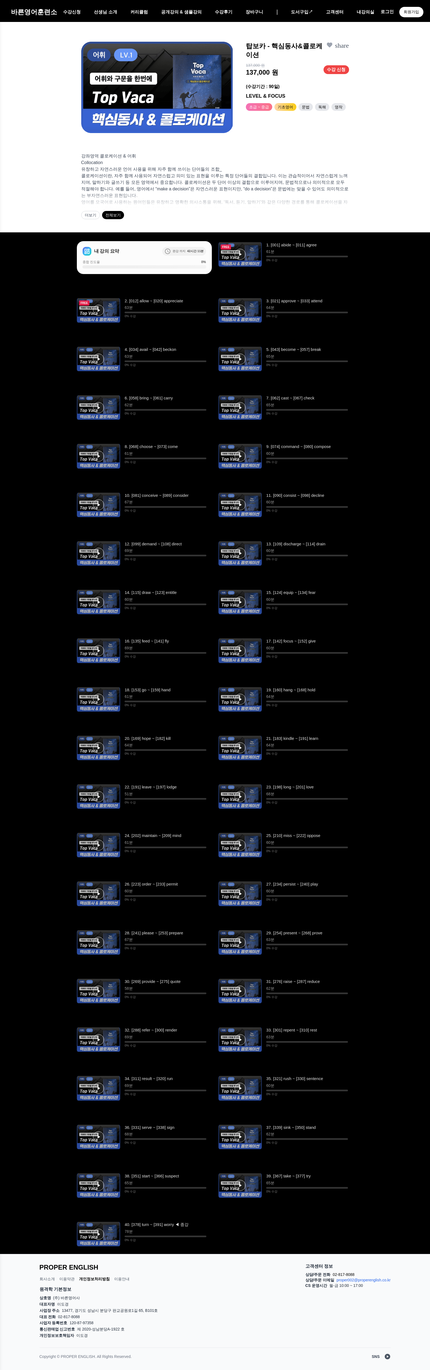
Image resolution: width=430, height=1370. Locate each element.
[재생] (240, 254)
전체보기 (113, 215)
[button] (240, 254)
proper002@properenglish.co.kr (363, 1280)
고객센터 (335, 12)
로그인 (387, 11)
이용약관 (67, 1279)
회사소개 (47, 1279)
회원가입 (411, 12)
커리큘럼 (139, 12)
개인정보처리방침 (94, 1279)
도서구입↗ (302, 12)
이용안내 (122, 1279)
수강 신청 (336, 69)
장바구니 (254, 12)
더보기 (90, 215)
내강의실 (365, 12)
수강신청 (72, 12)
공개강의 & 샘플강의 (181, 12)
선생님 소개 (105, 12)
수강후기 (223, 12)
